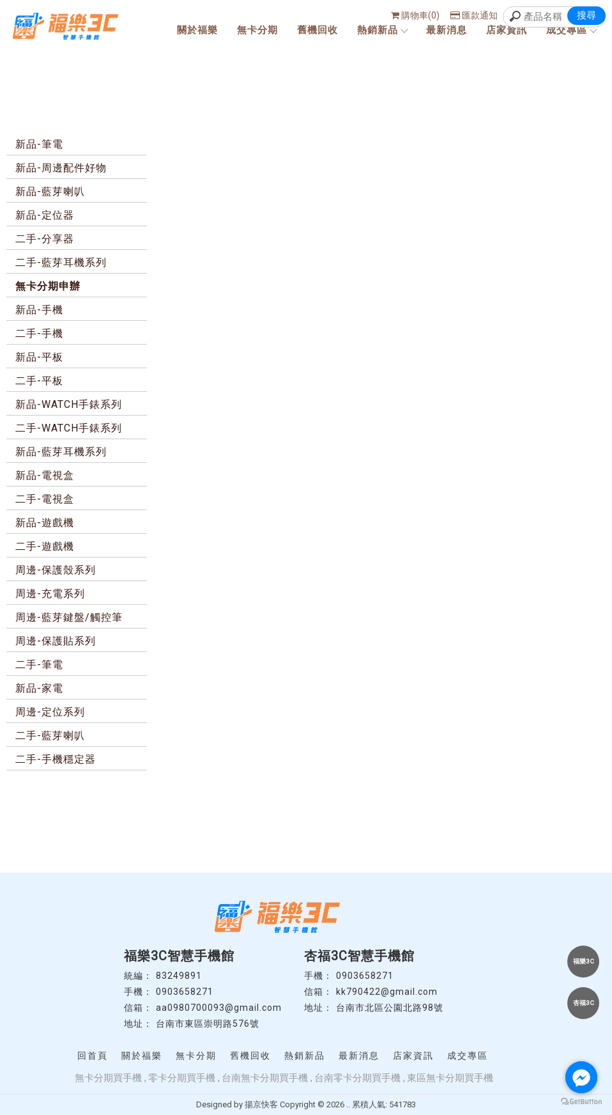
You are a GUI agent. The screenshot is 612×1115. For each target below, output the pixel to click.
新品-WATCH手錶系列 (68, 404)
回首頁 (92, 1055)
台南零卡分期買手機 (357, 1078)
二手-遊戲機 (44, 546)
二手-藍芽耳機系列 (61, 262)
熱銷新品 (382, 30)
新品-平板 (39, 357)
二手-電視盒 (44, 499)
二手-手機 (39, 333)
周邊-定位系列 (50, 712)
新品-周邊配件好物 (61, 168)
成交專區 (571, 30)
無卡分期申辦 (47, 286)
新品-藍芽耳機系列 (61, 452)
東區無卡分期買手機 (450, 1078)
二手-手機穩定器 (55, 759)
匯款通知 (474, 15)
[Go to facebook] (581, 1077)
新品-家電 (39, 688)
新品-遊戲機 (44, 523)
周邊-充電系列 (50, 594)
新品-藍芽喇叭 (50, 191)
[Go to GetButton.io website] (581, 1102)
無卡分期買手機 (108, 1078)
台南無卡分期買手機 (265, 1078)
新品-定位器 (44, 215)
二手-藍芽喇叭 (50, 735)
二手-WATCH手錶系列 (68, 428)
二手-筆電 (39, 665)
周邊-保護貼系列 (55, 641)
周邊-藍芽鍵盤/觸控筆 (69, 617)
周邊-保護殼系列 (55, 570)
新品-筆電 (39, 144)
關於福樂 (197, 30)
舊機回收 (317, 30)
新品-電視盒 (44, 475)
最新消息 (446, 30)
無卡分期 (257, 30)
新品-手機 (39, 310)
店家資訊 (506, 30)
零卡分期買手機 (181, 1078)
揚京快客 (261, 1104)
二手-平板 (39, 381)
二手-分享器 (44, 239)
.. (348, 1104)
